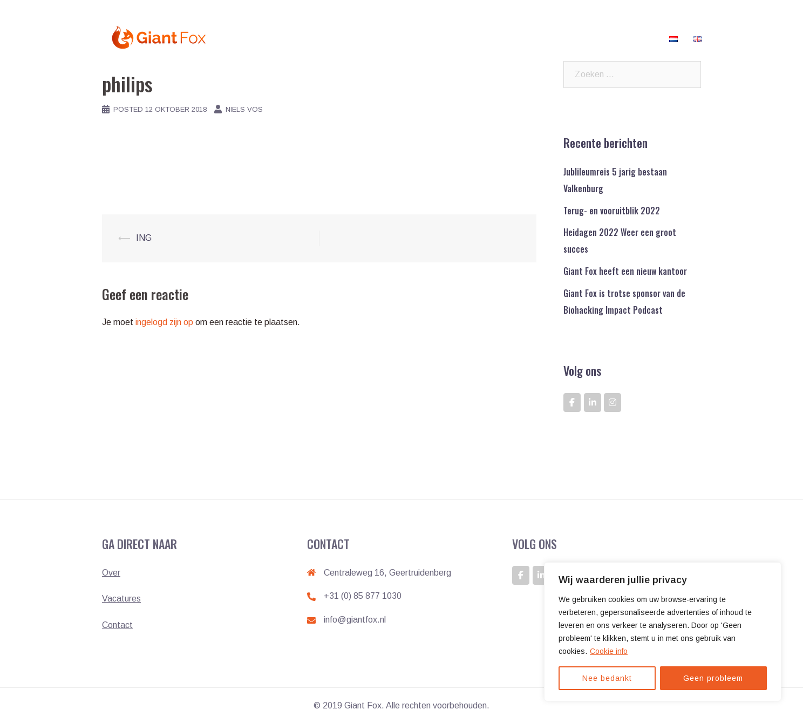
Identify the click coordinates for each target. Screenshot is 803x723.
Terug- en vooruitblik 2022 (611, 210)
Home (390, 37)
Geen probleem (713, 678)
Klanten (522, 37)
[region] (662, 631)
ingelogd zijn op (164, 322)
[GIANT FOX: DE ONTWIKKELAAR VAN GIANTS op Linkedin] (592, 402)
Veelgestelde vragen (581, 37)
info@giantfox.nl (355, 619)
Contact (641, 37)
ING (144, 237)
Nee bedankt (607, 678)
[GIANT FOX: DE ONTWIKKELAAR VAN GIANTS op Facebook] (572, 402)
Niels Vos (244, 109)
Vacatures (479, 37)
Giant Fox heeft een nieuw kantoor (625, 271)
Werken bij (431, 37)
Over (111, 572)
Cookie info (609, 651)
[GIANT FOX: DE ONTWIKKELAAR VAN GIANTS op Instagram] (612, 402)
